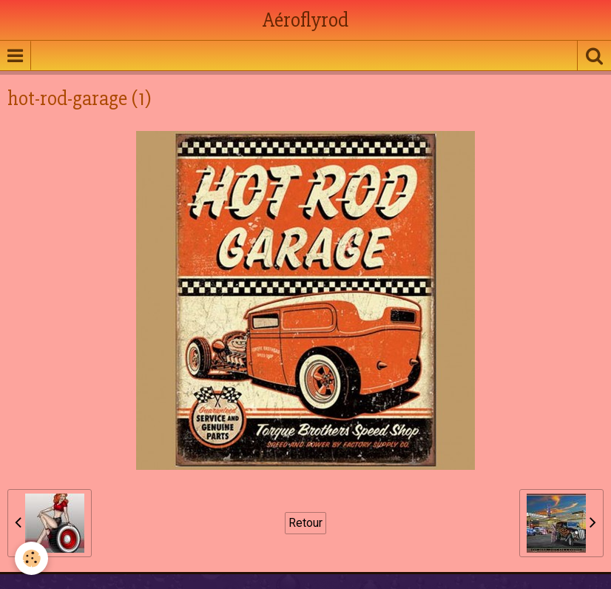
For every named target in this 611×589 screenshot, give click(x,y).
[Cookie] (31, 558)
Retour (305, 523)
